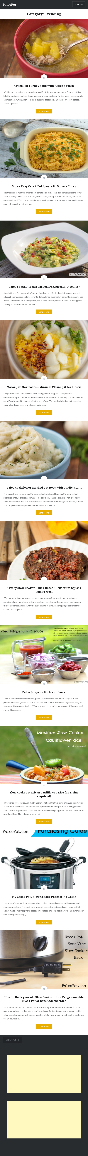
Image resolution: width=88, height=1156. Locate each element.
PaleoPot (9, 4)
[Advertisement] (44, 1074)
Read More (44, 111)
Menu (80, 4)
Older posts (12, 1040)
